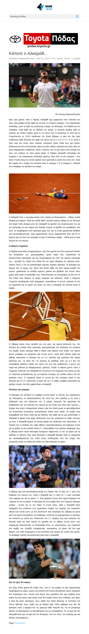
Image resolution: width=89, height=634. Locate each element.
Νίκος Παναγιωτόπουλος (24, 58)
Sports (60, 58)
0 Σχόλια (76, 58)
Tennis (67, 58)
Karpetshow (20, 623)
